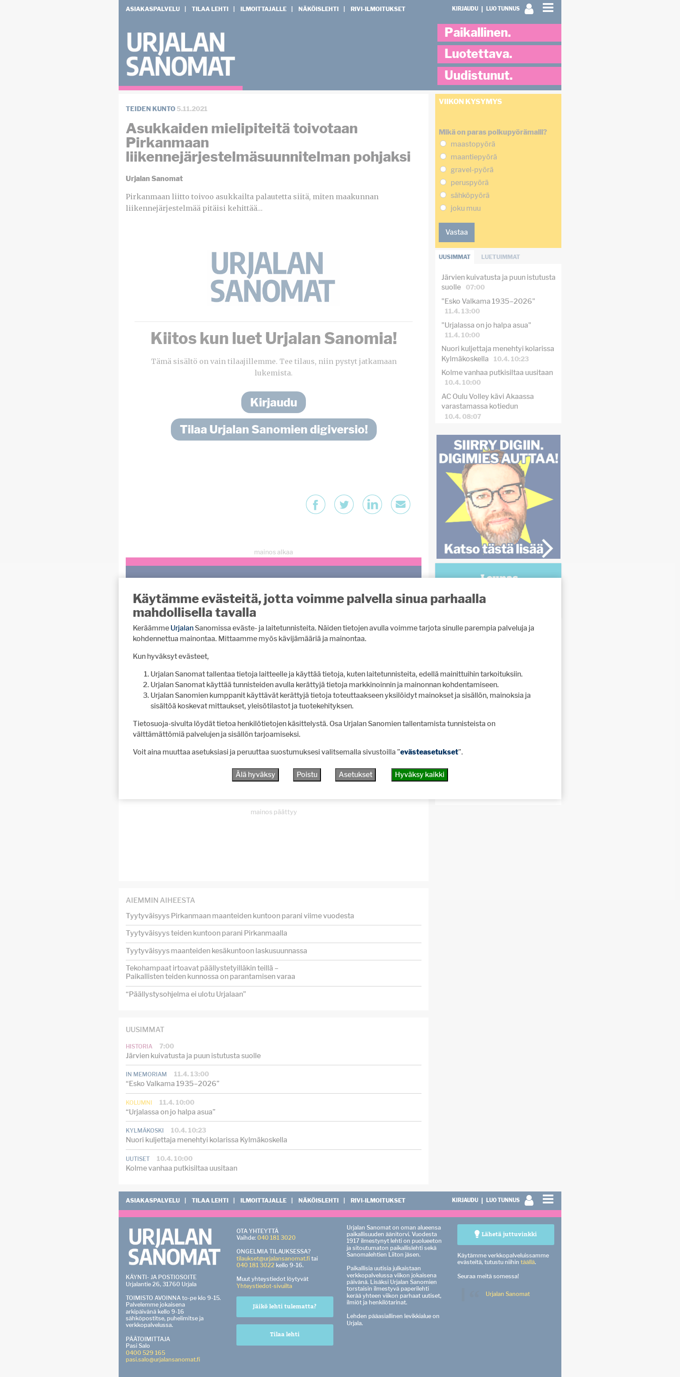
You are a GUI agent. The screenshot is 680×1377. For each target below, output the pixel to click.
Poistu (307, 774)
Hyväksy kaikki (419, 774)
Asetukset (355, 774)
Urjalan (181, 628)
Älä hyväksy (255, 774)
